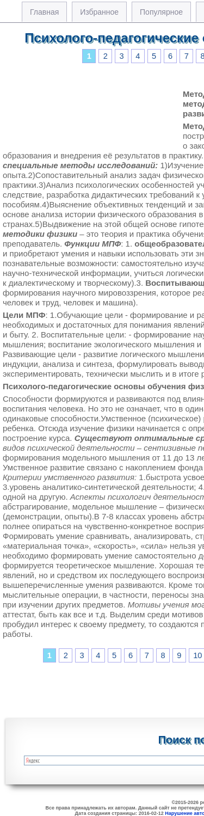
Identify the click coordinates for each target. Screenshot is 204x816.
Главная (44, 12)
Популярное (161, 12)
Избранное (99, 12)
